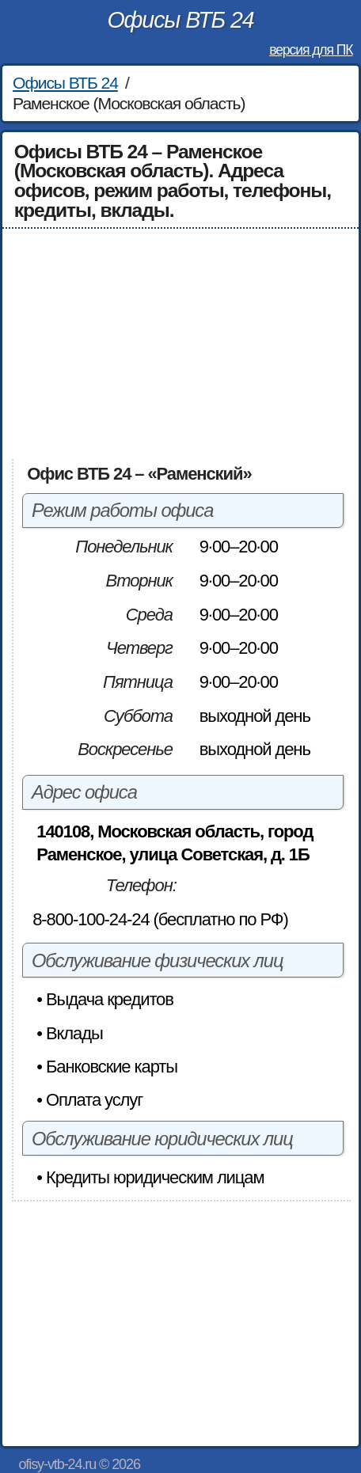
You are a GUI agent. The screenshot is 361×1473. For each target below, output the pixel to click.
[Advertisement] (181, 343)
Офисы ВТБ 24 (180, 19)
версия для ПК (310, 50)
